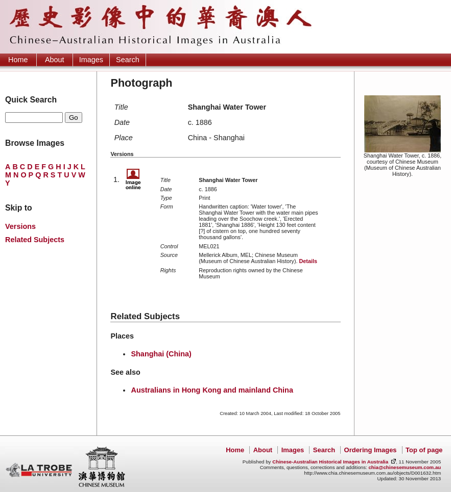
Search (127, 60)
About (54, 60)
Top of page (424, 450)
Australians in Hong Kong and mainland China (212, 390)
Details (308, 261)
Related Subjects (34, 240)
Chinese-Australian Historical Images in (330, 461)
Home (18, 60)
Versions (20, 226)
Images (91, 60)
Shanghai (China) (161, 354)
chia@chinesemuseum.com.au (404, 467)
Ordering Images (370, 450)
